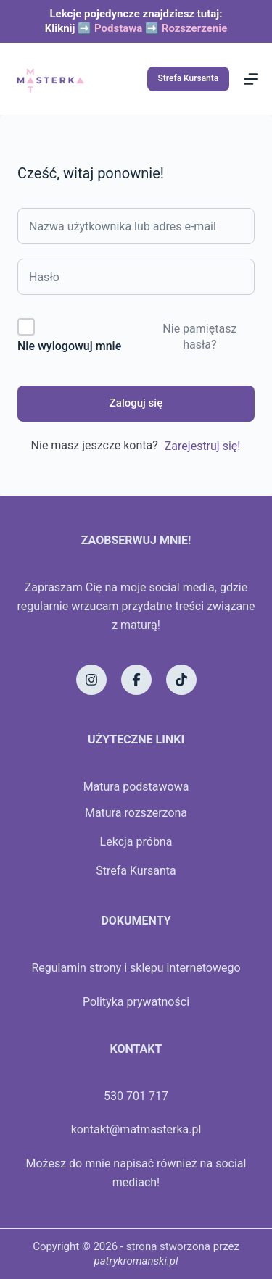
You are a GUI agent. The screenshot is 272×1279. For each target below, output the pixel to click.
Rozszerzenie (195, 28)
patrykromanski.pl (136, 1260)
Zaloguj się (136, 402)
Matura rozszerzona (136, 813)
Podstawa (118, 28)
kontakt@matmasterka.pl (136, 1129)
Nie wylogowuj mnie (69, 346)
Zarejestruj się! (203, 446)
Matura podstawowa (136, 786)
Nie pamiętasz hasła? (199, 336)
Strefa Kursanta (188, 78)
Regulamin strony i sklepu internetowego (135, 968)
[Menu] (251, 79)
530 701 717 (136, 1096)
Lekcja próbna (136, 842)
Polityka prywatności (136, 1002)
